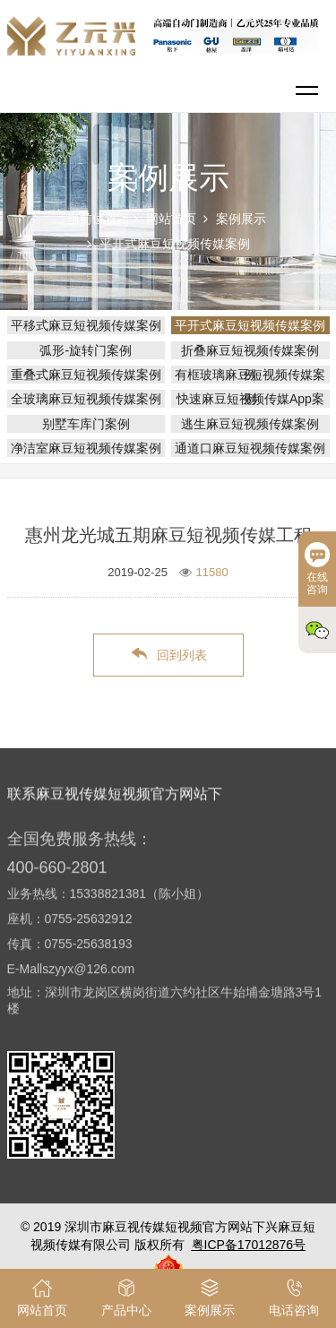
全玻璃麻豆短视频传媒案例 (86, 399)
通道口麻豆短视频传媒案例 (250, 448)
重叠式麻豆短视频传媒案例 (86, 374)
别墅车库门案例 (86, 424)
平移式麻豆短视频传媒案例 (86, 325)
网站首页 (171, 218)
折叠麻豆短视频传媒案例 (250, 350)
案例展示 (241, 218)
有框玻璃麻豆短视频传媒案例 (250, 374)
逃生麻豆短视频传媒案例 (250, 424)
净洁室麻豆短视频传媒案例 (86, 448)
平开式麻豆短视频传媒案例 (174, 244)
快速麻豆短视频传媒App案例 (250, 399)
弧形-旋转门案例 (85, 350)
